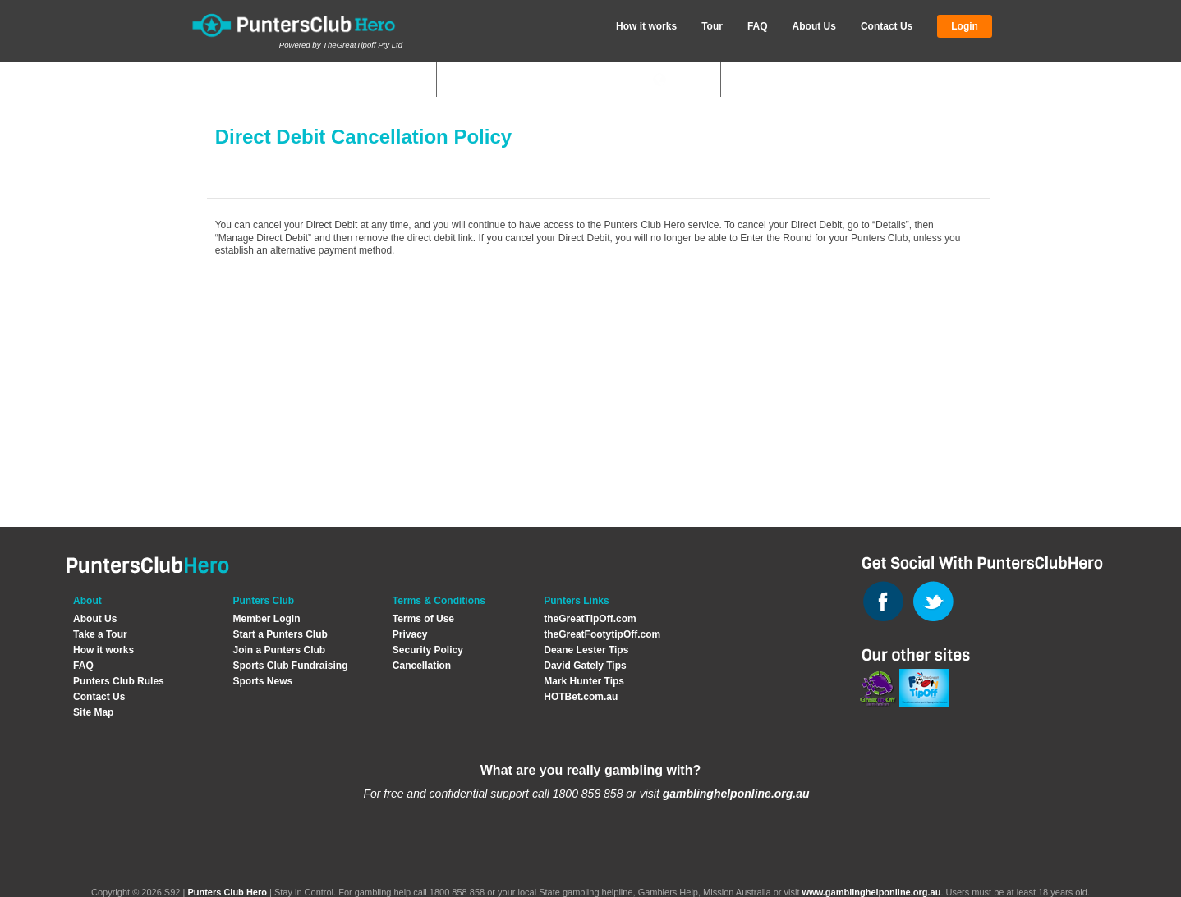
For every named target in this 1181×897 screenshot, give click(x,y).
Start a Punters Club (279, 634)
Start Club (496, 80)
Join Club (598, 80)
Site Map (93, 712)
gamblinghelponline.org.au (736, 793)
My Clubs (267, 80)
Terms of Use (423, 619)
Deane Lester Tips (586, 650)
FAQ (757, 26)
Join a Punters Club (278, 650)
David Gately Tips (585, 665)
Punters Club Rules (118, 681)
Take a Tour (100, 634)
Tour (712, 26)
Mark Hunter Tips (584, 681)
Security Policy (428, 650)
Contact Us (886, 26)
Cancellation (422, 665)
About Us (814, 26)
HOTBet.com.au (581, 696)
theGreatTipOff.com (590, 619)
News (688, 80)
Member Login (266, 619)
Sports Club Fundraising (289, 665)
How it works (646, 26)
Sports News (262, 681)
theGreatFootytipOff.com (602, 634)
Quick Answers (369, 80)
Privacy (410, 634)
